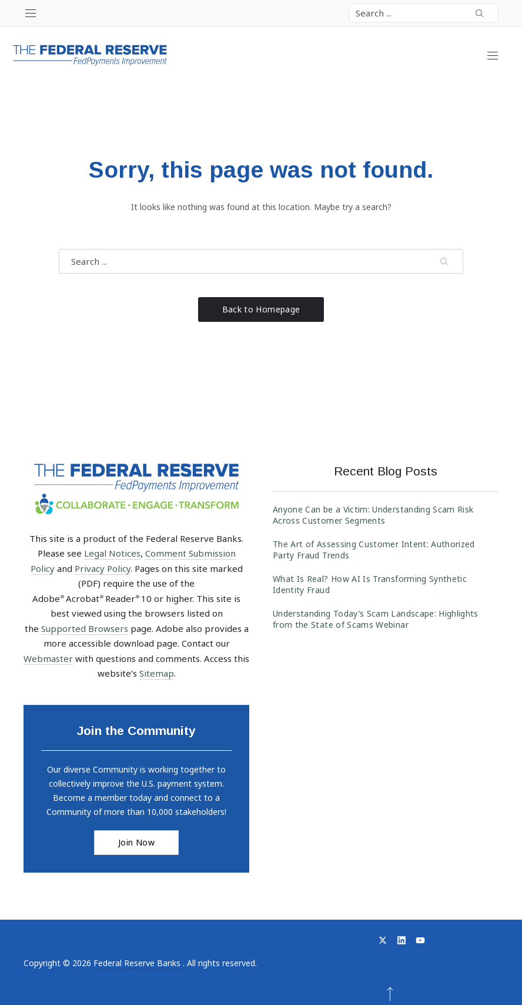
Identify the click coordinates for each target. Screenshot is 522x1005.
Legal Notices (112, 553)
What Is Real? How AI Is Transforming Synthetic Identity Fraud (370, 584)
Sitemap (156, 673)
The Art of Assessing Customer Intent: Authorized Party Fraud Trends (374, 549)
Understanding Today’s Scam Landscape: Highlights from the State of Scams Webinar (375, 619)
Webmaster (48, 658)
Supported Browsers (84, 628)
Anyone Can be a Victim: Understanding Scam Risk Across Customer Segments (373, 515)
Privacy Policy (102, 568)
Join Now (136, 842)
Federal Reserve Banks (138, 963)
